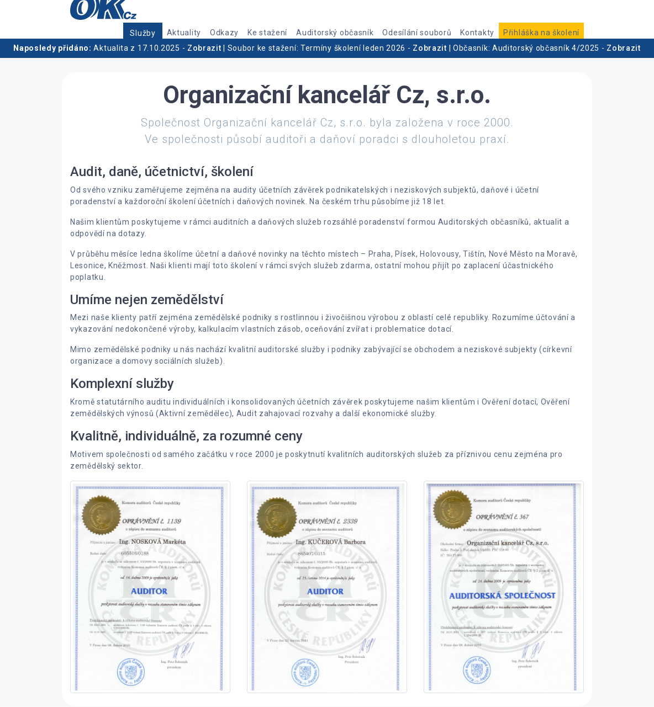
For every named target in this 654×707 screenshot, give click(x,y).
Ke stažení (267, 32)
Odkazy (224, 32)
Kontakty (477, 32)
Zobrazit (204, 48)
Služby (142, 33)
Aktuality (184, 32)
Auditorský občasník (334, 32)
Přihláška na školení (541, 32)
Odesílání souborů (416, 32)
